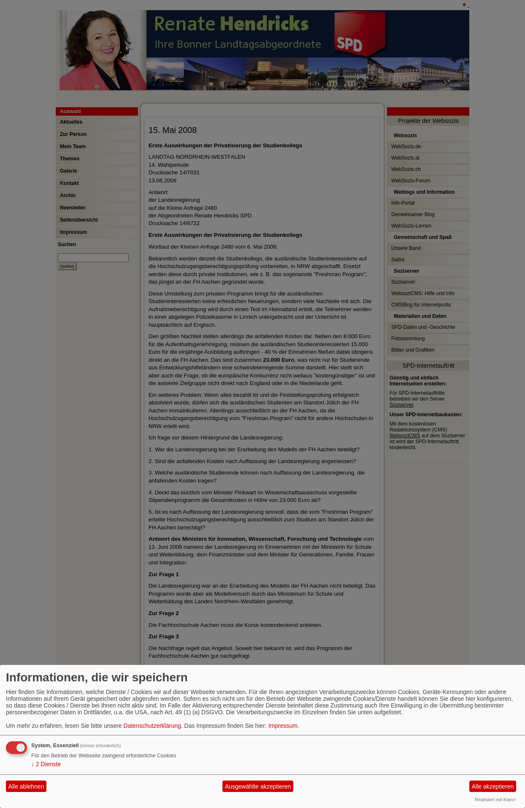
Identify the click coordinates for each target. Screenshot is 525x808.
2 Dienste (46, 764)
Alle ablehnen (26, 786)
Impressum (283, 725)
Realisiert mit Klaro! (495, 799)
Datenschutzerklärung (152, 725)
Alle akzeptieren (493, 786)
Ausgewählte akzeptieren (258, 786)
